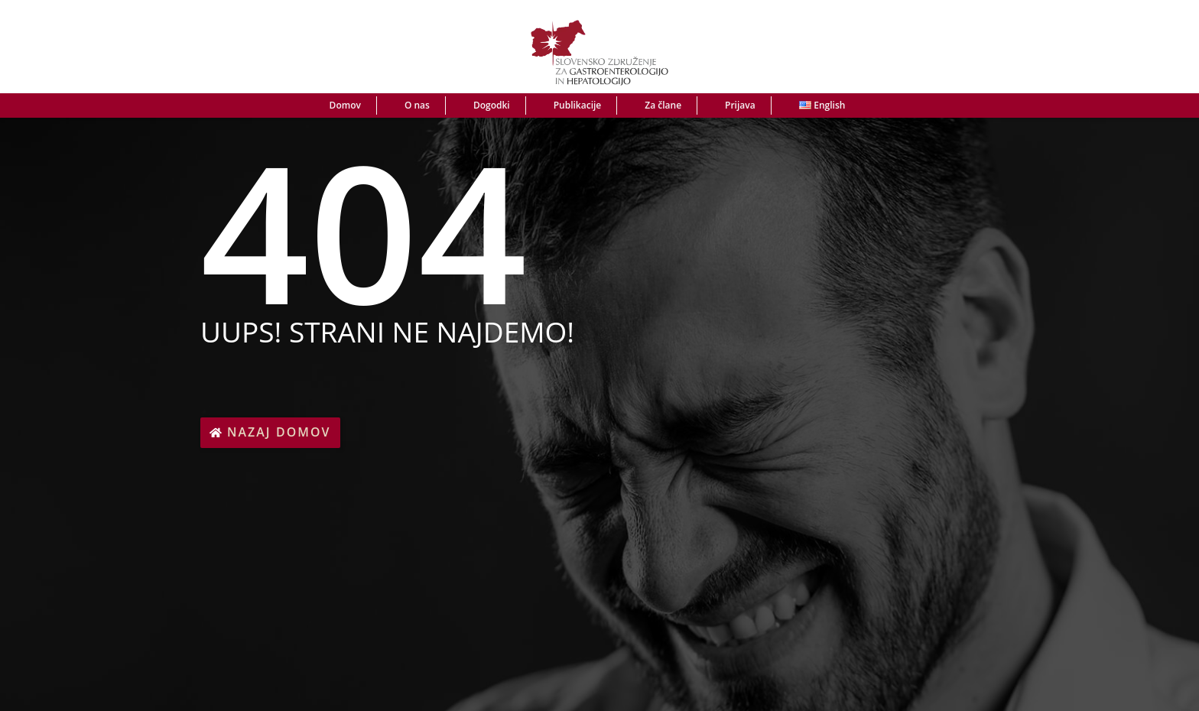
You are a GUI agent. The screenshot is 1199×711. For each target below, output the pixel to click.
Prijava (740, 105)
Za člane (663, 105)
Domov (345, 105)
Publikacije (578, 105)
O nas (417, 105)
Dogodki (491, 105)
